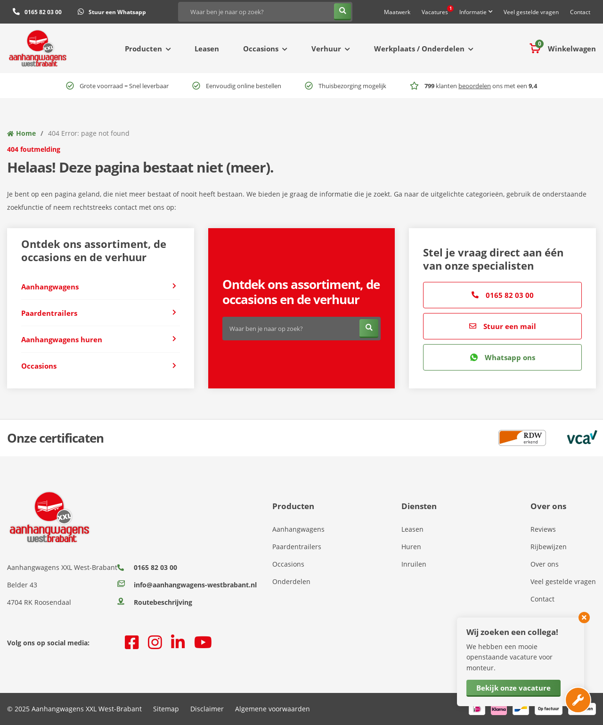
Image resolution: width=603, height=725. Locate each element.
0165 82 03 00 (503, 295)
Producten (143, 48)
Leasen (207, 48)
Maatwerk (397, 12)
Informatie (473, 12)
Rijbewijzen (548, 546)
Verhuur (326, 48)
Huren (411, 546)
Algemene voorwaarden (272, 708)
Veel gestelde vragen (531, 12)
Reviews (543, 529)
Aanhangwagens (298, 529)
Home (26, 133)
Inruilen (413, 564)
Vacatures (438, 10)
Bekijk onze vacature (513, 687)
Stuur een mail (502, 326)
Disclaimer (207, 708)
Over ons (544, 564)
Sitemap (166, 708)
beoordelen (474, 86)
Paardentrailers (296, 546)
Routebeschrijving (154, 602)
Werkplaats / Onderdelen (419, 48)
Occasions (260, 48)
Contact (580, 12)
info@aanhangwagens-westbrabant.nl (187, 585)
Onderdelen (291, 581)
